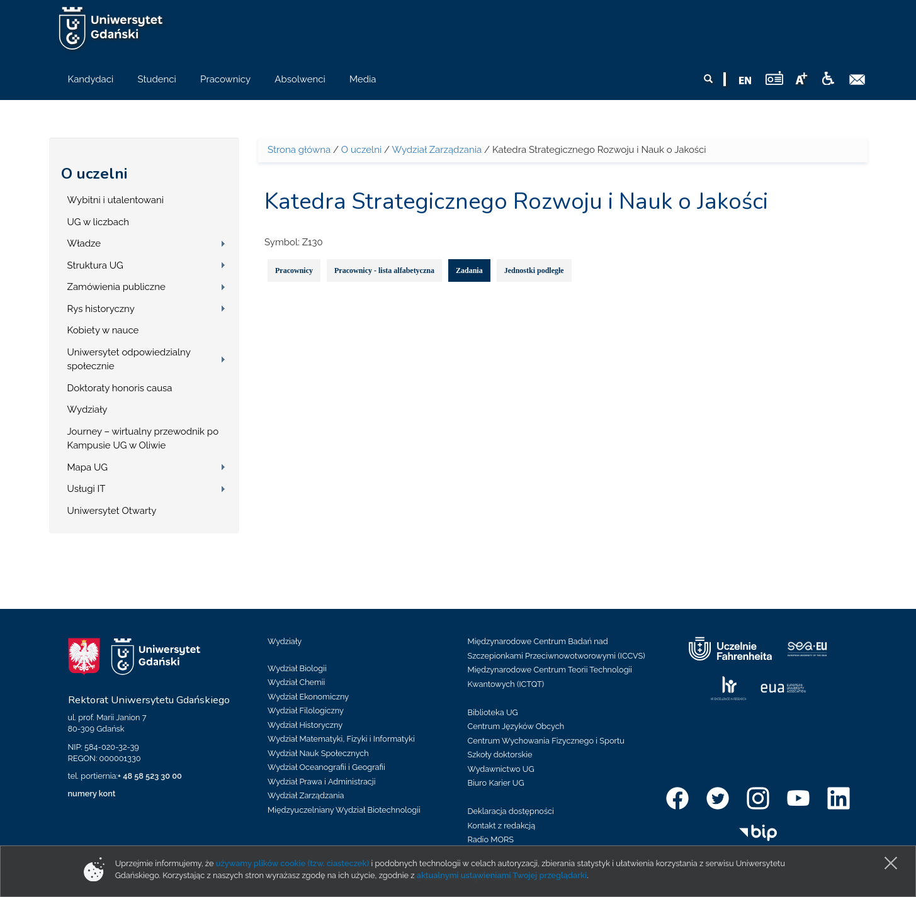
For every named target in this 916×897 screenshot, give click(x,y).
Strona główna (299, 149)
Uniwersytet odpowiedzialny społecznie (129, 359)
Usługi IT (86, 488)
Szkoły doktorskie (500, 754)
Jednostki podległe (534, 270)
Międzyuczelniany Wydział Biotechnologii (344, 810)
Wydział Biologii (297, 668)
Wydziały (87, 409)
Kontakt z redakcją (502, 825)
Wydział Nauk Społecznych (318, 753)
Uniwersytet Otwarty (112, 510)
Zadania (469, 270)
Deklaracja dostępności (511, 811)
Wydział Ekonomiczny (308, 696)
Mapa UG (87, 467)
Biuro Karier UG (496, 783)
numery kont (92, 793)
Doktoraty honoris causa (119, 388)
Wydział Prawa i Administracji (322, 781)
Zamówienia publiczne (116, 286)
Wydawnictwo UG (501, 769)
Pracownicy (294, 270)
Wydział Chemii (296, 682)
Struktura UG (95, 265)
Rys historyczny (101, 309)
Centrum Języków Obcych (516, 726)
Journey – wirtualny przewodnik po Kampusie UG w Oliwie (143, 439)
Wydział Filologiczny (306, 710)
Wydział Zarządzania (437, 149)
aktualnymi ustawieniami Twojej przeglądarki (502, 875)
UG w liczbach (98, 222)
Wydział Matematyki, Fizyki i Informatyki (341, 739)
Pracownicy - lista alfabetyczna (384, 270)
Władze (84, 243)
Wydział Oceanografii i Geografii (326, 767)
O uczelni (94, 174)
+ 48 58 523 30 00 (150, 776)
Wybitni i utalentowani (115, 200)
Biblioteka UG (493, 712)
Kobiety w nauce (103, 330)
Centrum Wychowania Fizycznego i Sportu (546, 740)
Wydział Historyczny (305, 725)
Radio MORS (491, 839)
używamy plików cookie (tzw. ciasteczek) (293, 863)
